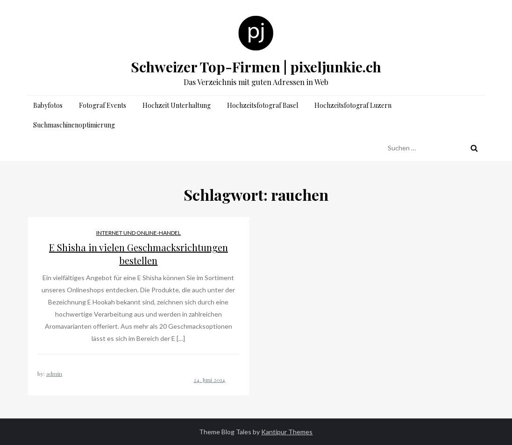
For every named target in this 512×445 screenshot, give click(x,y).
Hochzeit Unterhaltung (176, 105)
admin (54, 373)
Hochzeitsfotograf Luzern (352, 105)
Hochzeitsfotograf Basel (262, 105)
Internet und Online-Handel (138, 232)
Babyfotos (48, 105)
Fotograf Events (102, 105)
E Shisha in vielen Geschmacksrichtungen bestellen (138, 254)
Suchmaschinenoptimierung (74, 124)
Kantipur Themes (287, 432)
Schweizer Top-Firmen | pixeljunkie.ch (256, 66)
